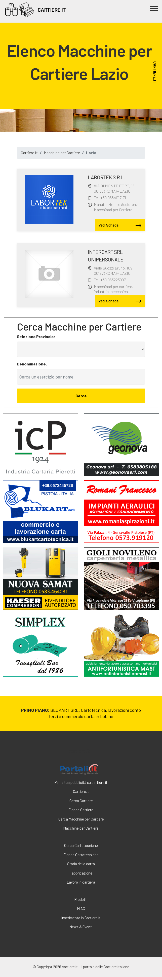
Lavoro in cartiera (81, 882)
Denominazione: (32, 363)
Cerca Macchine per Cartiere (81, 819)
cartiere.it (79, 751)
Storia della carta (81, 863)
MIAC (81, 908)
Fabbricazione (81, 873)
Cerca (81, 395)
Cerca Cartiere (81, 800)
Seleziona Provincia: (36, 336)
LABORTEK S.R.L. (106, 177)
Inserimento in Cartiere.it (81, 917)
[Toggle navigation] (154, 8)
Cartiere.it (29, 152)
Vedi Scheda (120, 226)
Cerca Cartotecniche (81, 845)
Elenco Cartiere (81, 809)
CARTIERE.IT (52, 9)
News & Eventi (81, 927)
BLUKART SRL (64, 710)
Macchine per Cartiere (62, 152)
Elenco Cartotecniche (81, 854)
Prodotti (81, 899)
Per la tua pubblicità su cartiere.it (81, 782)
